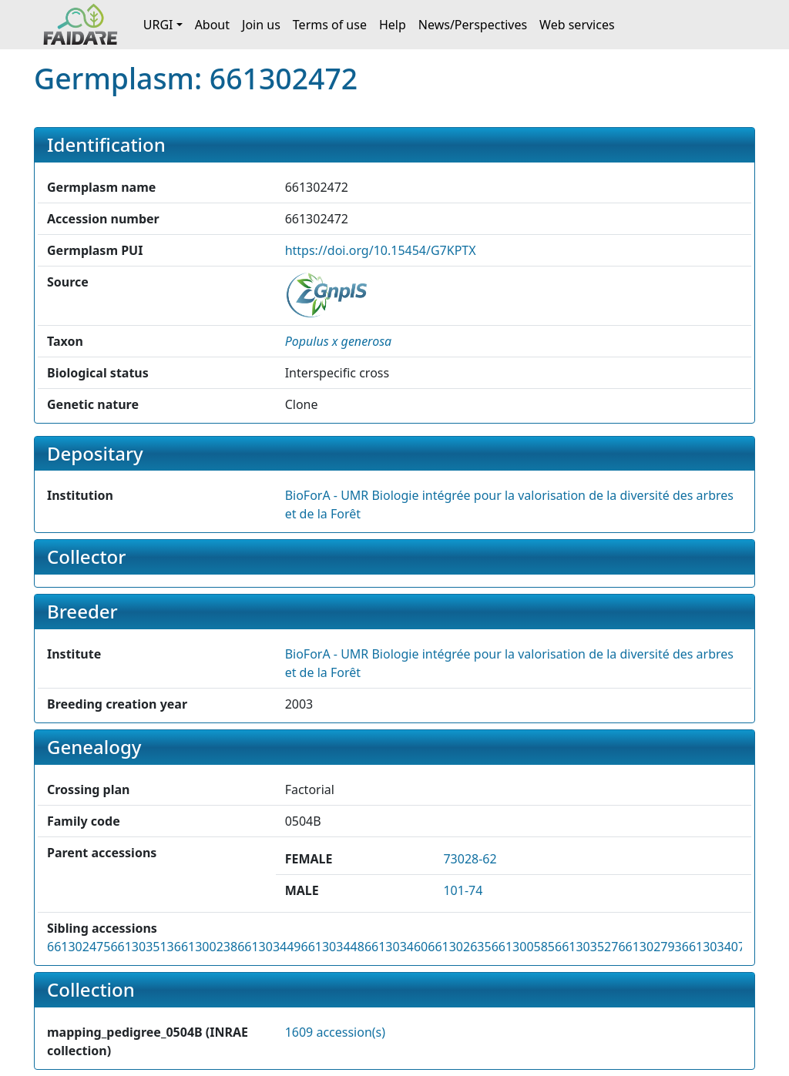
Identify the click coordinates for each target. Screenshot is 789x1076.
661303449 (268, 946)
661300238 (205, 946)
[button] (338, 341)
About (212, 24)
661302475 (78, 946)
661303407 (713, 946)
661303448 (332, 946)
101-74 (462, 890)
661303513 (141, 946)
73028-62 (469, 858)
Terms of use (330, 24)
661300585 (523, 946)
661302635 (459, 946)
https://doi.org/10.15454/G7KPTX (380, 250)
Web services (577, 24)
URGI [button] (158, 24)
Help (392, 24)
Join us (261, 24)
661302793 (649, 946)
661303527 (586, 946)
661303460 (396, 946)
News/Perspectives (472, 24)
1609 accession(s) (335, 1032)
